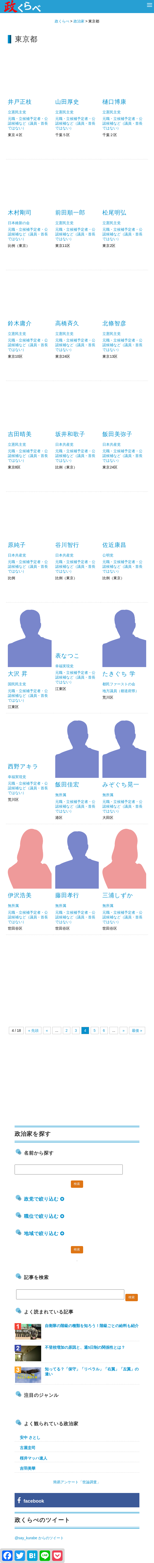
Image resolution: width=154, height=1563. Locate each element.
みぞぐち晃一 (120, 784)
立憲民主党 (17, 112)
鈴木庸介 (20, 323)
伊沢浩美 (20, 895)
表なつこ (67, 655)
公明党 (107, 555)
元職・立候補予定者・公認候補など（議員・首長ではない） (28, 123)
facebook (30, 1501)
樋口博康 (114, 102)
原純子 (17, 545)
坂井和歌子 (70, 434)
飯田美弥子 (117, 434)
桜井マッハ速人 (33, 1458)
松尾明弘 (114, 212)
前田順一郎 (70, 212)
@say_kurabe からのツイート (39, 1538)
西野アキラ (23, 766)
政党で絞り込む (44, 1199)
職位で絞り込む (44, 1216)
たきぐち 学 (118, 673)
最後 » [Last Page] (137, 1030)
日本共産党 (64, 444)
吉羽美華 (27, 1468)
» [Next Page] (123, 1030)
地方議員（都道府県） (120, 691)
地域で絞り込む (44, 1233)
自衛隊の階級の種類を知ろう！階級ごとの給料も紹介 (92, 1325)
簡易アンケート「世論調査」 (77, 1482)
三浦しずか (117, 895)
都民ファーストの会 (118, 684)
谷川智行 (67, 545)
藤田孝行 (67, 895)
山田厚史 (67, 102)
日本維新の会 (19, 223)
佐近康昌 (114, 545)
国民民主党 (17, 684)
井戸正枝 (20, 102)
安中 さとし (30, 1437)
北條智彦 (114, 323)
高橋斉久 (67, 323)
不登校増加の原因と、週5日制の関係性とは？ (85, 1347)
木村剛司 (20, 212)
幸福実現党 (64, 666)
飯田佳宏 (67, 784)
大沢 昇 (18, 673)
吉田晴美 (20, 434)
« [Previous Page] (47, 1030)
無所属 (60, 795)
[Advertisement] (77, 976)
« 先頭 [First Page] (33, 1030)
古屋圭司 (27, 1447)
